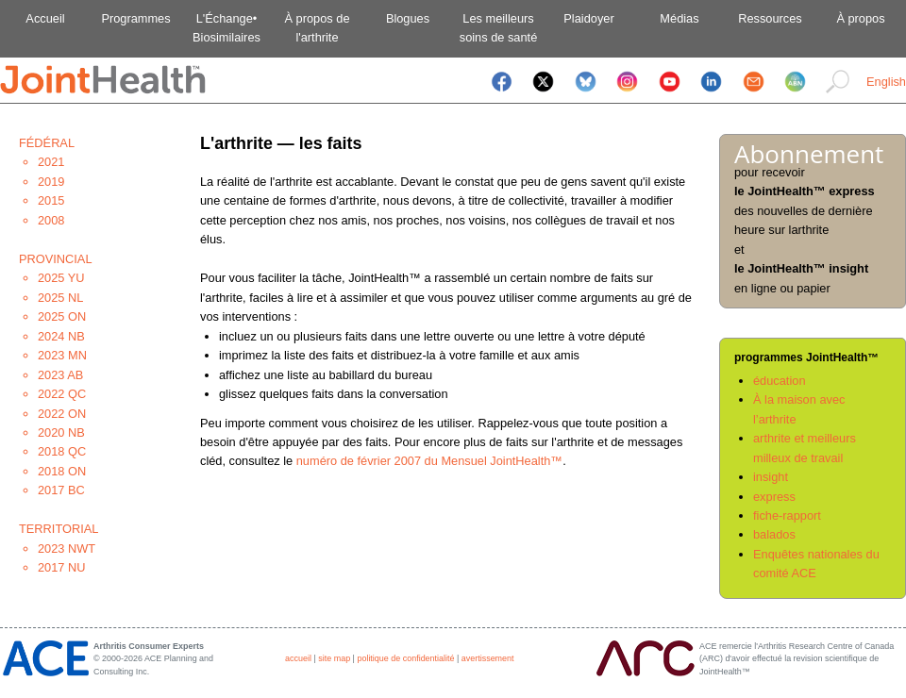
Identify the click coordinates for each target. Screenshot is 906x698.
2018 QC (62, 451)
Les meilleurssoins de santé (499, 27)
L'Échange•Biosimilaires (226, 27)
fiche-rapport (787, 515)
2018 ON (62, 471)
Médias (679, 18)
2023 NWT (66, 548)
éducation (779, 381)
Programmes (135, 18)
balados (774, 534)
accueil (298, 658)
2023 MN (62, 355)
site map (334, 658)
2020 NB (61, 432)
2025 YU (61, 278)
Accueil (44, 18)
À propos (860, 18)
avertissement (487, 658)
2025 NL (60, 298)
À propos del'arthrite (316, 27)
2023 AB (60, 375)
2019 (51, 181)
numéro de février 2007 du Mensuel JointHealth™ (429, 461)
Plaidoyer (588, 18)
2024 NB (61, 336)
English (886, 82)
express (774, 497)
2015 (51, 200)
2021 (51, 162)
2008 (51, 220)
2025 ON (62, 316)
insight (770, 477)
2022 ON (62, 414)
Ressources (770, 18)
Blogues (407, 18)
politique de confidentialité (405, 658)
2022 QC (62, 394)
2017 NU (62, 567)
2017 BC (61, 490)
